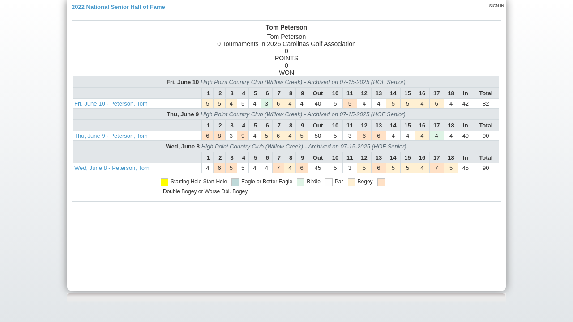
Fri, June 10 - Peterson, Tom (111, 103)
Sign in (496, 6)
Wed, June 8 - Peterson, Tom (112, 168)
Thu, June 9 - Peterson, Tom (111, 135)
